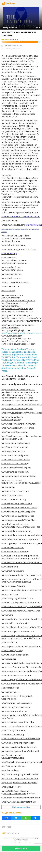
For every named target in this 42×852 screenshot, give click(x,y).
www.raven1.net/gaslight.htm (15, 455)
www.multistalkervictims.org (14, 463)
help (3, 163)
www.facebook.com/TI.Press (17, 238)
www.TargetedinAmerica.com (15, 341)
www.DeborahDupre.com (13, 245)
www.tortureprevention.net (14, 711)
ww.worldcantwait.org (13, 734)
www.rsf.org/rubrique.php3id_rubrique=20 (21, 667)
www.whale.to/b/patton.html (15, 654)
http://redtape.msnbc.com (13, 766)
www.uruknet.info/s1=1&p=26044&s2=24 (20, 738)
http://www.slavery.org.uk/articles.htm (19, 778)
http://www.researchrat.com (14, 447)
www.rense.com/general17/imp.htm (18, 249)
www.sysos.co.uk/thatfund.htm (16, 675)
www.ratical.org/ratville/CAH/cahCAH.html (21, 610)
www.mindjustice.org (11, 267)
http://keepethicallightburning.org (17, 308)
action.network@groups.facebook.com (19, 212)
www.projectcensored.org (13, 499)
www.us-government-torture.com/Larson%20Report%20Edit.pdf (21, 481)
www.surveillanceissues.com (15, 491)
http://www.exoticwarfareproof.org (17, 427)
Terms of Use (28, 842)
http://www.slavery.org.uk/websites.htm (20, 774)
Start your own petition (21, 807)
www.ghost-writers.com (12, 570)
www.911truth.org (9, 566)
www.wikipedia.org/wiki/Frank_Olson (18, 520)
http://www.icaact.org (10, 298)
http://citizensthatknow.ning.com (17, 408)
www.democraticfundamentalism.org (19, 747)
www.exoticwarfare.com (12, 547)
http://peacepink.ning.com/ (14, 263)
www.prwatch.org (9, 594)
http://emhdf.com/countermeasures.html (21, 558)
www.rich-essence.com (12, 495)
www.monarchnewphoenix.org (15, 443)
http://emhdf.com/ (10, 327)
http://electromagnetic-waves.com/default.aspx (12, 756)
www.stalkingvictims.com (13, 730)
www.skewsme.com (10, 286)
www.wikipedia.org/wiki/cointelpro (17, 515)
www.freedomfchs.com (12, 269)
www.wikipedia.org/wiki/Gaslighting (18, 511)
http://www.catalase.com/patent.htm (18, 801)
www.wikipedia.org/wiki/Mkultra (16, 503)
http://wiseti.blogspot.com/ (14, 260)
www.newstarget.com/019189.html (17, 631)
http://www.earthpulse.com (14, 432)
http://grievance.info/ (11, 786)
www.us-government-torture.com (17, 311)
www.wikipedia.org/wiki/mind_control (19, 507)
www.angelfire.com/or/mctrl (14, 623)
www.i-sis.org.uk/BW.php (13, 586)
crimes (30, 150)
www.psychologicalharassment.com (18, 476)
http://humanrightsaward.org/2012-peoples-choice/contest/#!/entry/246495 (20, 391)
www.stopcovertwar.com (13, 451)
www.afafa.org (8, 487)
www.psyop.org (8, 659)
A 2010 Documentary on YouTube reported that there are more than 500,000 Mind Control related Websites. (20, 398)
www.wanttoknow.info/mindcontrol (18, 526)
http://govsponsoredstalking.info (16, 315)
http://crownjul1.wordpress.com (16, 703)
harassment (25, 72)
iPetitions (21, 3)
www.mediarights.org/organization (17, 742)
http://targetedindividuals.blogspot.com (20, 376)
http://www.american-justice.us (16, 581)
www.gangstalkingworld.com (15, 471)
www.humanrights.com (12, 417)
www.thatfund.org (9, 770)
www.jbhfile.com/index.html (14, 524)
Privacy (20, 842)
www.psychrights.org (11, 419)
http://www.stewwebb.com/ (14, 303)
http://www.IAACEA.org (8, 291)
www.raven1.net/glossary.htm (15, 459)
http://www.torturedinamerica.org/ (17, 325)
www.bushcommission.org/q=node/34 (19, 555)
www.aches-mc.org (10, 692)
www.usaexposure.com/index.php (17, 722)
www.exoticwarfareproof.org (14, 551)
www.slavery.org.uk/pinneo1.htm (17, 598)
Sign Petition (21, 848)
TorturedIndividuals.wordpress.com (18, 343)
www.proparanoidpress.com (14, 282)
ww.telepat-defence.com (14, 793)
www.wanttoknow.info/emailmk (16, 531)
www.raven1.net (9, 257)
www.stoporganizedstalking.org (16, 467)
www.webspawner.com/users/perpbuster (21, 539)
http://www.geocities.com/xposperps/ (19, 782)
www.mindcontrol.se (11, 278)
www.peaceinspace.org (12, 650)
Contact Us (13, 842)
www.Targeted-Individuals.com (16, 338)
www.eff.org (7, 615)
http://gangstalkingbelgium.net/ (16, 330)
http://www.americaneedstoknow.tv (18, 300)
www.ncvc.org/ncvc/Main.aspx (15, 707)
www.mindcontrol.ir (10, 306)
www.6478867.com (10, 791)
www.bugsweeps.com (11, 335)
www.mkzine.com (9, 642)
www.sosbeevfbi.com (11, 274)
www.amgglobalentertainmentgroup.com (20, 797)
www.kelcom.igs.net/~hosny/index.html (20, 751)
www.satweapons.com (12, 295)
